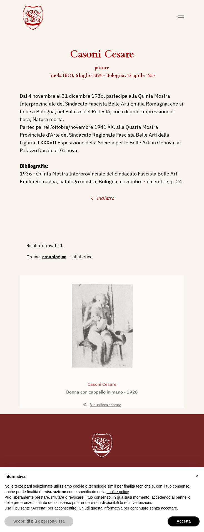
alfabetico (83, 256)
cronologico (54, 256)
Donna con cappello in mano (95, 399)
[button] (196, 476)
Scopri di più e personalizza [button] (38, 521)
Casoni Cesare (102, 392)
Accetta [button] (183, 521)
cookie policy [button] (117, 492)
